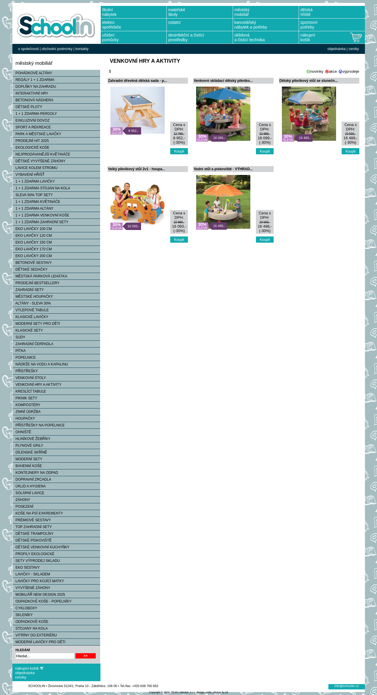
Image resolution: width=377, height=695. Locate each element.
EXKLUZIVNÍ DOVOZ (31, 120)
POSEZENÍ (23, 506)
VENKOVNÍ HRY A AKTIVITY (37, 385)
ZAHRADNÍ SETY (28, 290)
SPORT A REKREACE (32, 127)
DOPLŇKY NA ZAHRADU (34, 87)
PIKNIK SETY (25, 398)
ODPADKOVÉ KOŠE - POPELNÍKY (42, 601)
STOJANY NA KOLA (30, 628)
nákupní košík (27, 668)
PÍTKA (19, 351)
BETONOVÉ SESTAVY (32, 263)
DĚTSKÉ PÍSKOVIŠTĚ (32, 540)
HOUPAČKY (24, 418)
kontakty (82, 49)
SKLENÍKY (23, 615)
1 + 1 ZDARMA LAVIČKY (34, 181)
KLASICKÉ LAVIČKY (31, 317)
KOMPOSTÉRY (26, 405)
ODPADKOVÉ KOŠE (31, 622)
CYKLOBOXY (25, 608)
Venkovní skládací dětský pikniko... (223, 81)
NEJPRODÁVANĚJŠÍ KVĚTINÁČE (41, 154)
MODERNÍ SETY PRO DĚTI (36, 324)
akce (333, 71)
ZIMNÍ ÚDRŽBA (27, 412)
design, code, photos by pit (212, 692)
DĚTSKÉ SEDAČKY (30, 269)
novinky (316, 71)
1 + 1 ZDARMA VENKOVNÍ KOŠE (41, 215)
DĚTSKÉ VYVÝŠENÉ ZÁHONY (39, 161)
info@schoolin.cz (346, 686)
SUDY (19, 337)
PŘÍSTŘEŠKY (25, 371)
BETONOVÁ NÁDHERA (33, 100)
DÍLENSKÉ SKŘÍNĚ (30, 452)
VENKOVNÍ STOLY (29, 378)
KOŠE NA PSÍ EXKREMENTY (38, 513)
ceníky (354, 49)
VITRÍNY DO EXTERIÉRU (35, 635)
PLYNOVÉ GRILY (28, 446)
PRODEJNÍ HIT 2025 (31, 141)
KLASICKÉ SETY (28, 330)
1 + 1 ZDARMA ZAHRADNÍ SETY (41, 222)
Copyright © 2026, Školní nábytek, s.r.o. (172, 692)
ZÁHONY (21, 500)
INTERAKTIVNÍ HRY (30, 93)
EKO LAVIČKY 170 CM (32, 249)
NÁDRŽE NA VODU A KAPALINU (40, 364)
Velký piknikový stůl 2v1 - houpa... (136, 169)
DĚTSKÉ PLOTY (27, 107)
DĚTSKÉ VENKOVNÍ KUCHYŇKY (41, 547)
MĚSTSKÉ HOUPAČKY (33, 296)
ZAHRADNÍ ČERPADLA (33, 344)
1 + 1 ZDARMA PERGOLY (35, 114)
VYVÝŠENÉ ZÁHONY (31, 588)
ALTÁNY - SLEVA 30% (32, 303)
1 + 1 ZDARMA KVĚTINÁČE (36, 202)
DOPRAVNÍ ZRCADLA (32, 479)
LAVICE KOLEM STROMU (35, 168)
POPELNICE (24, 357)
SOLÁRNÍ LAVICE (28, 493)
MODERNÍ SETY (27, 459)
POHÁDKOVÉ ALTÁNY (32, 73)
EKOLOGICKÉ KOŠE (31, 147)
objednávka (336, 49)
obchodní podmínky (57, 49)
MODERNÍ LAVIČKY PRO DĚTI (39, 642)
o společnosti (28, 49)
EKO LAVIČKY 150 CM (32, 242)
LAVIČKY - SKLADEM (31, 574)
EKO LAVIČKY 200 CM (32, 256)
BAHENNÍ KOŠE (27, 466)
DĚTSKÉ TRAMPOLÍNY (33, 534)
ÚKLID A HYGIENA (29, 486)
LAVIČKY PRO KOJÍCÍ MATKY (38, 581)
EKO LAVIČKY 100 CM (32, 229)
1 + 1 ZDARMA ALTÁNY (33, 208)
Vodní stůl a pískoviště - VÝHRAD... (223, 169)
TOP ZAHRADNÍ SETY (32, 527)
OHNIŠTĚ (22, 432)
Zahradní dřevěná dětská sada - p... (137, 81)
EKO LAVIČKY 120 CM (32, 236)
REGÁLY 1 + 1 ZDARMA (33, 80)
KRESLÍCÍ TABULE (29, 391)
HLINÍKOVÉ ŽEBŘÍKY (32, 439)
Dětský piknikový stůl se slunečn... (309, 81)
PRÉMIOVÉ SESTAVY (32, 520)
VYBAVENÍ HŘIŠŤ (28, 175)
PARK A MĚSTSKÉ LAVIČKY (37, 134)
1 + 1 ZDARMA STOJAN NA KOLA (41, 188)
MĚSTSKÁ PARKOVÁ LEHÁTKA (40, 276)
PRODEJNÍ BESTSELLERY (36, 283)
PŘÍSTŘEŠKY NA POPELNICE (39, 425)
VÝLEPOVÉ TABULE (31, 310)
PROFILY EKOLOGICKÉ (33, 554)
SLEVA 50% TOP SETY (33, 195)
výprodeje (351, 71)
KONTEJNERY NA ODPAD (35, 473)
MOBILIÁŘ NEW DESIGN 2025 (39, 595)
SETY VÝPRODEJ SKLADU (36, 561)
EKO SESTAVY (26, 567)
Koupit (179, 151)
